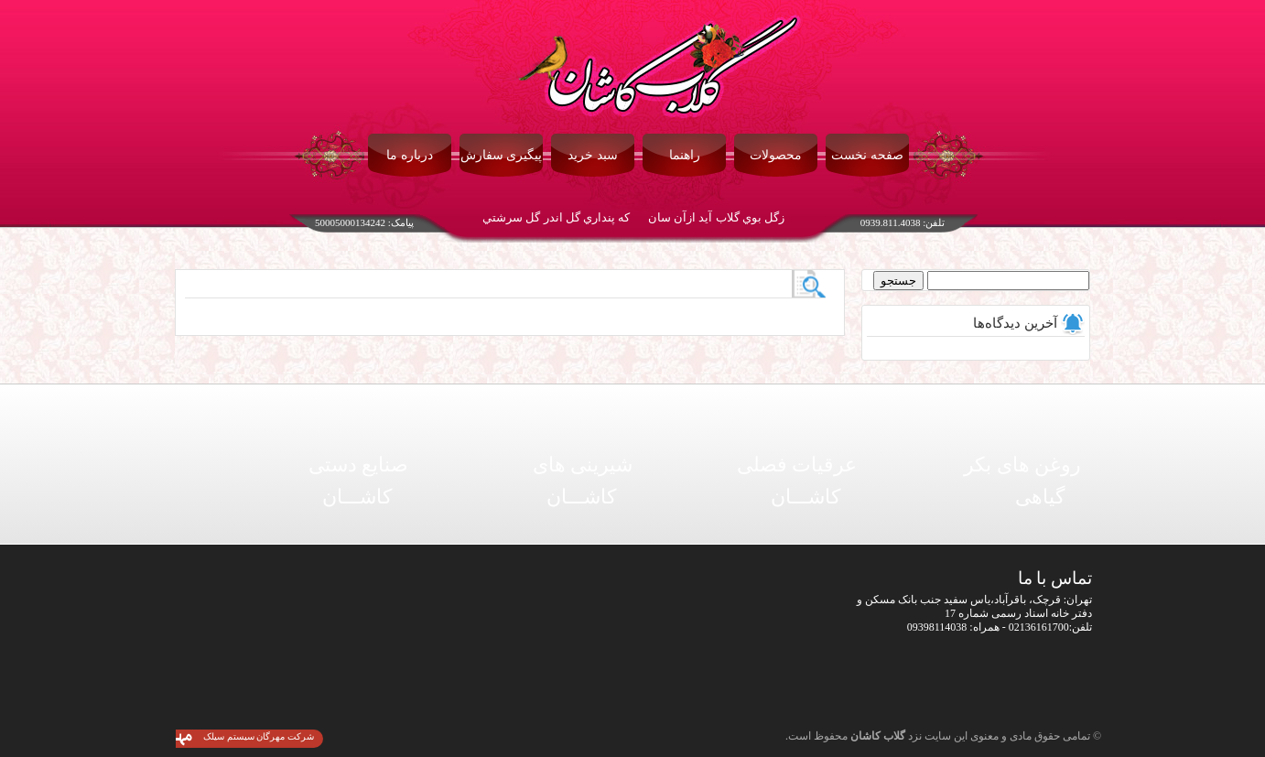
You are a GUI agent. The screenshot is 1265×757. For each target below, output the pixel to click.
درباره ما (409, 155)
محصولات (776, 155)
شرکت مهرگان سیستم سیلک (258, 736)
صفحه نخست (867, 155)
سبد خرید (593, 155)
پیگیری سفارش (501, 155)
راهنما (684, 155)
